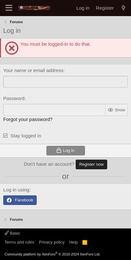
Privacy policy (51, 242)
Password (13, 98)
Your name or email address (33, 70)
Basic (12, 233)
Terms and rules (19, 242)
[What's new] (123, 8)
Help (73, 242)
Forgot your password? (27, 119)
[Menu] (8, 8)
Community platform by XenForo (52, 254)
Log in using (16, 189)
